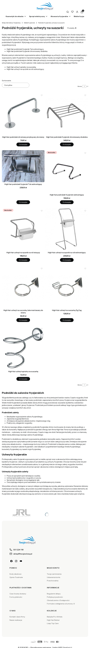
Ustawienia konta (53, 577)
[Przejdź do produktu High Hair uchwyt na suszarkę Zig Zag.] (66, 287)
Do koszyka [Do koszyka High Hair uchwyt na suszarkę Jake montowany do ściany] (23, 320)
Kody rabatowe (15, 574)
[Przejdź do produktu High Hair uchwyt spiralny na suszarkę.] (23, 347)
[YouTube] (21, 561)
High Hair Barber (53, 620)
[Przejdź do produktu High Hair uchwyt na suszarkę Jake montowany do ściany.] (23, 287)
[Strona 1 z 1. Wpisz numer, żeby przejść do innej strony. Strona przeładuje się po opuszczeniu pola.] (84, 86)
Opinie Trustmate (16, 577)
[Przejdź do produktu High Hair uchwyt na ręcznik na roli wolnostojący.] (66, 229)
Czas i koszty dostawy (18, 594)
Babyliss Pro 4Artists (54, 617)
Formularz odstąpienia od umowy (60, 604)
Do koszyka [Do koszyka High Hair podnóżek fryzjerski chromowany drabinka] (67, 144)
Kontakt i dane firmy (17, 617)
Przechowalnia (52, 581)
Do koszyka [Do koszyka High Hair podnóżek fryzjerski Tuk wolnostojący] (23, 202)
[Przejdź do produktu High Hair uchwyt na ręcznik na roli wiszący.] (23, 229)
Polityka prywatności (55, 597)
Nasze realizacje (16, 620)
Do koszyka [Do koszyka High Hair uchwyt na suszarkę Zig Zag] (67, 320)
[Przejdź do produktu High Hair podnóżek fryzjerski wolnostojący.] (66, 171)
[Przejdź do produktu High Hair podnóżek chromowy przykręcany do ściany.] (23, 113)
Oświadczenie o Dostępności (58, 600)
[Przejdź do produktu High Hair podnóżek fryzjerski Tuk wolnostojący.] (23, 166)
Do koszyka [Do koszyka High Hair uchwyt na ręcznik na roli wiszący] (23, 260)
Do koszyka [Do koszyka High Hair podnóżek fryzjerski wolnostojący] (67, 202)
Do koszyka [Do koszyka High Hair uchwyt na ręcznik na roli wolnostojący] (67, 260)
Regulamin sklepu (54, 594)
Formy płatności (16, 597)
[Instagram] (16, 561)
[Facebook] (11, 561)
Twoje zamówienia (54, 574)
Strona (80, 86)
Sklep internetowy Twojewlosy (11, 23)
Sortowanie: (6, 80)
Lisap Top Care (53, 623)
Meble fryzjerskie (29, 23)
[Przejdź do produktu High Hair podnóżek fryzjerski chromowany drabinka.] (66, 113)
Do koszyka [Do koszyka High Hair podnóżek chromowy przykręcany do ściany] (23, 144)
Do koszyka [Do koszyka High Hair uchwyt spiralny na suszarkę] (23, 379)
